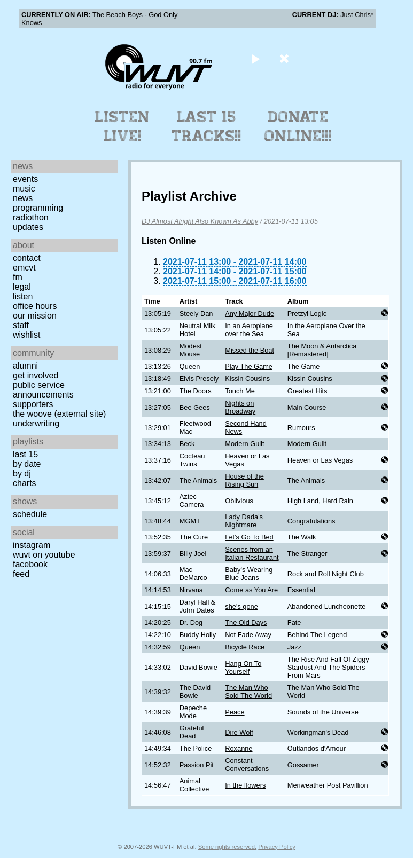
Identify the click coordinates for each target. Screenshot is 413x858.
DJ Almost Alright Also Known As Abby (200, 221)
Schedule (30, 514)
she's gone (241, 606)
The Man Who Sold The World (248, 692)
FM (17, 277)
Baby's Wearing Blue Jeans (248, 574)
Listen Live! (122, 126)
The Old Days (246, 622)
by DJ (22, 473)
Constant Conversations (247, 765)
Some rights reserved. (227, 847)
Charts (24, 483)
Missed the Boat (249, 350)
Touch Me (239, 391)
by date (27, 463)
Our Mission (35, 315)
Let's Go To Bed (249, 537)
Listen (23, 296)
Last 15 (25, 454)
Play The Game (248, 366)
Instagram (31, 545)
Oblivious (239, 501)
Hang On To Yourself (243, 668)
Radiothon (31, 217)
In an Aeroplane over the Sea (249, 330)
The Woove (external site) (59, 413)
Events (25, 179)
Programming (38, 207)
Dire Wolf (239, 732)
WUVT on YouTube (44, 554)
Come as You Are (251, 590)
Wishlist (27, 334)
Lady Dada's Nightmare (244, 521)
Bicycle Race (244, 647)
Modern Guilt (244, 444)
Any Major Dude (249, 313)
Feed (21, 573)
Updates (28, 227)
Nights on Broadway (240, 407)
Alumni (25, 365)
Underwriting (36, 423)
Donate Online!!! (298, 126)
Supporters (33, 404)
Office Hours (35, 306)
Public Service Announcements (43, 389)
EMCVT (24, 267)
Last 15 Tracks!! (206, 126)
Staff (21, 325)
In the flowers (245, 785)
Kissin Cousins (247, 379)
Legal (22, 286)
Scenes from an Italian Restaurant (251, 553)
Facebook (30, 564)
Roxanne (238, 748)
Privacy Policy (276, 847)
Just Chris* (356, 15)
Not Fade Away (248, 635)
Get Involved (35, 375)
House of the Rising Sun (244, 480)
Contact (27, 258)
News (23, 198)
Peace (234, 712)
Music (24, 188)
